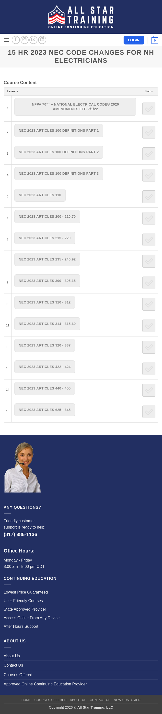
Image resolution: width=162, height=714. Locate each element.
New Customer (127, 700)
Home (26, 700)
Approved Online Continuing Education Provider (45, 684)
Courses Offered (18, 675)
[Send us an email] (33, 40)
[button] (7, 40)
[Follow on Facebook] (16, 40)
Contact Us (13, 665)
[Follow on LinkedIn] (42, 40)
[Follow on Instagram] (25, 40)
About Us (12, 656)
